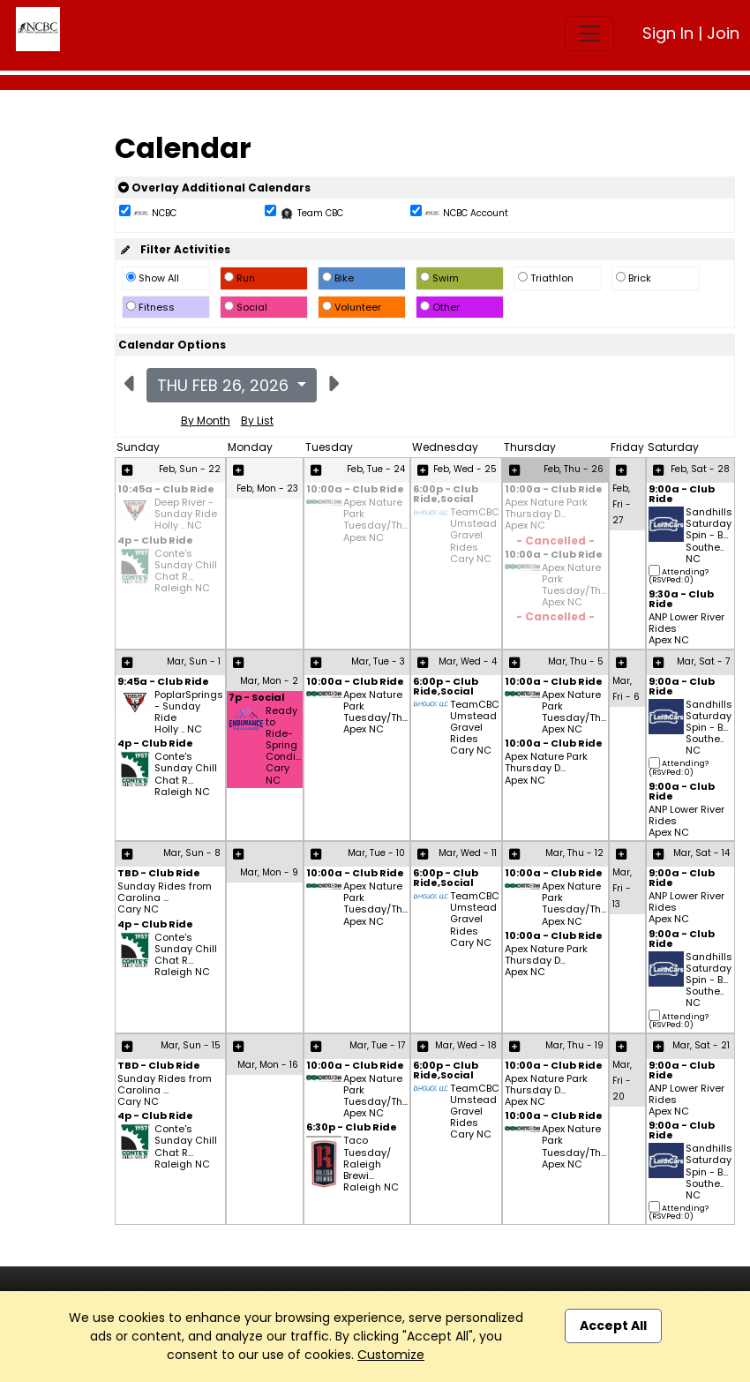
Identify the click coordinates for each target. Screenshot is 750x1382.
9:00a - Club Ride (682, 495)
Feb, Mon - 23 (267, 488)
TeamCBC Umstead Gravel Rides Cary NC (474, 536)
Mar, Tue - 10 (376, 853)
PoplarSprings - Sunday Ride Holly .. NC (188, 712)
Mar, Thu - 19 (574, 1045)
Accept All (613, 1325)
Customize (390, 1354)
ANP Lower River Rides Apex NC (686, 629)
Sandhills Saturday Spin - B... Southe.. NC (709, 536)
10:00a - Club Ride (355, 490)
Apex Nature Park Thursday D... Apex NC (546, 514)
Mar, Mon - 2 (269, 680)
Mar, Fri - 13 (622, 888)
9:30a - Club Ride (681, 600)
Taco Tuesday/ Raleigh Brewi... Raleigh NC (371, 1164)
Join (723, 33)
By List (257, 420)
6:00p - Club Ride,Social (445, 495)
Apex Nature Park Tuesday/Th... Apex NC (375, 520)
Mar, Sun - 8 (192, 853)
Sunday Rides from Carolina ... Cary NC (164, 898)
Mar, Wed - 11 (468, 853)
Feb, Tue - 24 (376, 469)
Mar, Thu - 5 (576, 661)
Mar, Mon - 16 (267, 1064)
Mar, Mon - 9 (269, 872)
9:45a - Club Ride (163, 682)
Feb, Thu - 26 (574, 469)
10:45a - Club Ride (165, 490)
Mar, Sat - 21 (701, 1045)
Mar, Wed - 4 (468, 661)
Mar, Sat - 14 (701, 853)
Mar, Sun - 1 (194, 661)
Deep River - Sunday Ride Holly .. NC (185, 514)
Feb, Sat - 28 (700, 469)
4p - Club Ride (155, 541)
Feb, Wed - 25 (465, 469)
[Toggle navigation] (589, 33)
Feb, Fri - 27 (621, 504)
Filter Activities (174, 249)
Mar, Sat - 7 (703, 661)
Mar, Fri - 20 (622, 1080)
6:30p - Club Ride (351, 1128)
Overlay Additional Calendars (214, 187)
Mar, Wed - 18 (466, 1045)
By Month (205, 420)
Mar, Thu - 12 (574, 853)
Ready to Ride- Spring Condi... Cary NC (283, 745)
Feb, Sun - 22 (190, 469)
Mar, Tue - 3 (378, 661)
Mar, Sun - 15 (191, 1045)
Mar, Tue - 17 (377, 1045)
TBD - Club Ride (158, 874)
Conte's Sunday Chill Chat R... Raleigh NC (185, 571)
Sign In (668, 33)
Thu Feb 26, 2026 (225, 385)
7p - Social (257, 698)
